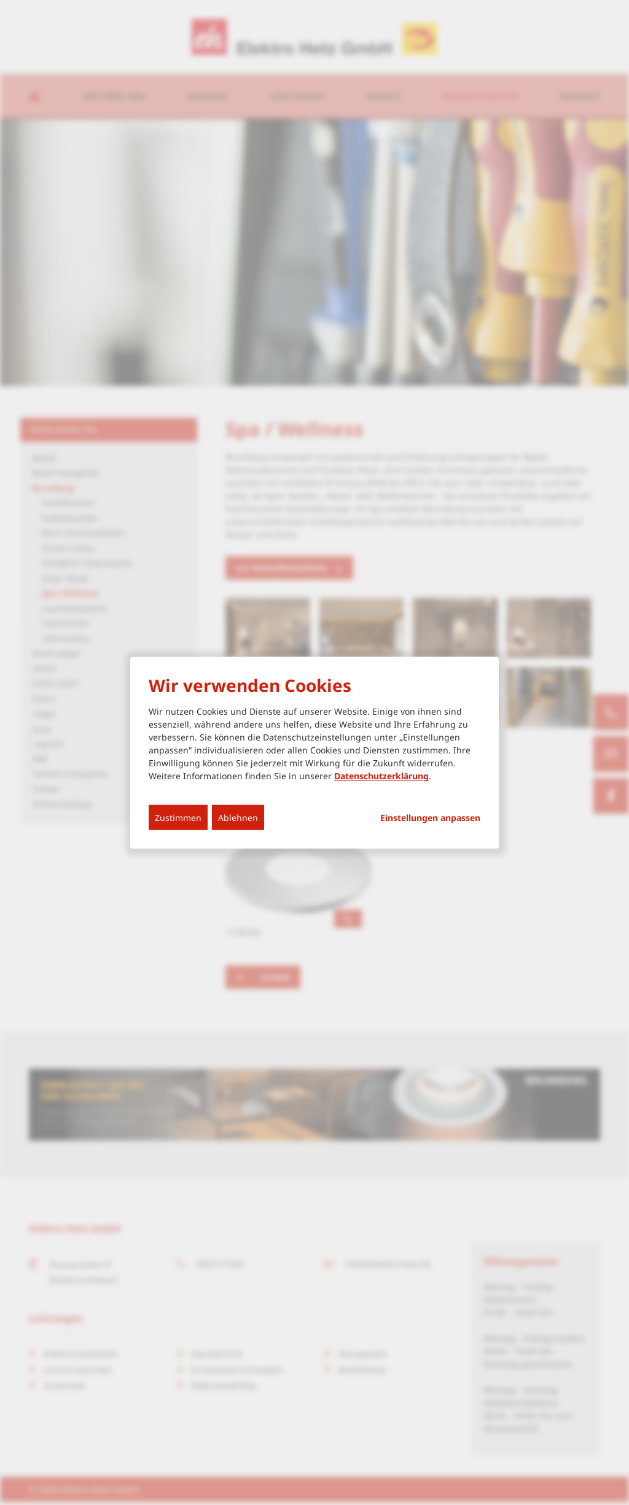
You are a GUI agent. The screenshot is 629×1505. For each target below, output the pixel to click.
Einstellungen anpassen (430, 818)
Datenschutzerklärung (381, 776)
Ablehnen (238, 817)
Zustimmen (178, 817)
